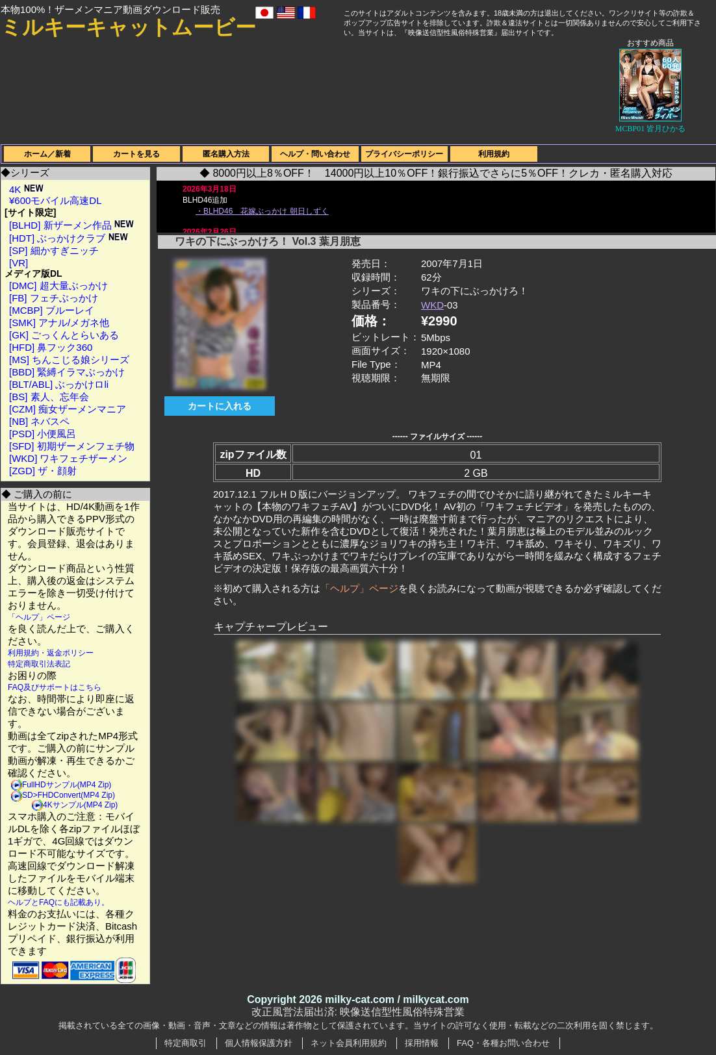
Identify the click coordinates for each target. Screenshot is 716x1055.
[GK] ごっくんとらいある (64, 334)
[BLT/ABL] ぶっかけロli (59, 384)
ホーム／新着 (47, 154)
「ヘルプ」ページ (39, 617)
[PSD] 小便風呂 (42, 433)
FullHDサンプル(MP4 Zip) (66, 784)
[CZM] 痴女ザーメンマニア (67, 408)
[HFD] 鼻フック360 (50, 347)
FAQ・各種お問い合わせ (503, 1043)
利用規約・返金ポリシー (51, 652)
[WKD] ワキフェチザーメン (68, 458)
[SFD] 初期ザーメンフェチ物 (71, 445)
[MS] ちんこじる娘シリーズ (69, 359)
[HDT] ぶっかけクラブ (68, 238)
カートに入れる (219, 406)
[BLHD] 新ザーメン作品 (71, 225)
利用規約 (493, 154)
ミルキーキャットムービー (128, 27)
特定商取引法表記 (39, 663)
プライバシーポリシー (404, 154)
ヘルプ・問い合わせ (315, 154)
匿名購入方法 (226, 154)
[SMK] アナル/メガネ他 (59, 322)
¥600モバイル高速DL (55, 200)
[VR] (18, 262)
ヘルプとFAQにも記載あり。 (58, 902)
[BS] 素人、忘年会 (49, 396)
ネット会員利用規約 (349, 1043)
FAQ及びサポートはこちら (54, 687)
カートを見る (136, 154)
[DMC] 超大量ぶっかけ (58, 285)
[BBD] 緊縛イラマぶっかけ (67, 371)
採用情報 (422, 1043)
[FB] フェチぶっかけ (53, 297)
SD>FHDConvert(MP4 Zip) (68, 795)
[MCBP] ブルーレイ (51, 310)
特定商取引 (185, 1043)
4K (26, 189)
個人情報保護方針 (258, 1043)
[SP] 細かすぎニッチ (54, 250)
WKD (432, 305)
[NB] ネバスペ (39, 421)
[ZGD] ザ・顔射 (43, 470)
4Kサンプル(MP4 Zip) (80, 804)
